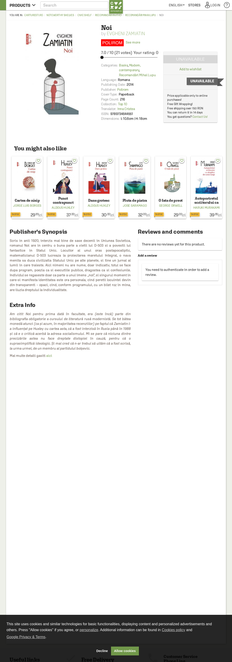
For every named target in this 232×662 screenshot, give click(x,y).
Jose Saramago (135, 205)
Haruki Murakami (206, 207)
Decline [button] (102, 651)
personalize (89, 630)
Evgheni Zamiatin (126, 33)
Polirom (122, 89)
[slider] (129, 57)
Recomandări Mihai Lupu (140, 15)
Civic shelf (84, 15)
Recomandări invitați (108, 15)
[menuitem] (176, 5)
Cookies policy (173, 630)
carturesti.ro (33, 15)
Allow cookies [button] (125, 651)
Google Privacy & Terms (26, 637)
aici (49, 356)
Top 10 (122, 104)
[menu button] (22, 5)
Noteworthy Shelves (60, 15)
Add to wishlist (190, 69)
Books (123, 65)
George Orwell (170, 205)
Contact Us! (200, 116)
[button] (81, 5)
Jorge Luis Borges (27, 205)
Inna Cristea (126, 109)
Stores (194, 5)
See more (120, 42)
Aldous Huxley (63, 207)
